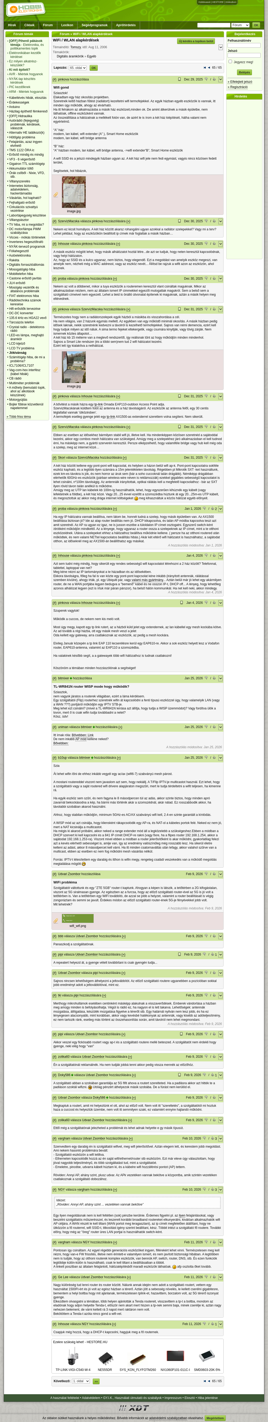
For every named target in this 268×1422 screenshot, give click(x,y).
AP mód (80, 739)
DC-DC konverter (21, 313)
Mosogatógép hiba (22, 269)
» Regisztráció (238, 87)
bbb (60, 936)
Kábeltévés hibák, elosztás (28, 98)
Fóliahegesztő (19, 251)
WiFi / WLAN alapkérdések (76, 40)
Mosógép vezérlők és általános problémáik (24, 289)
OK (256, 25)
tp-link (98, 404)
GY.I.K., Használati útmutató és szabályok (132, 1398)
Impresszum (173, 1398)
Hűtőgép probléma (22, 137)
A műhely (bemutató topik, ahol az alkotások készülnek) (27, 391)
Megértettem (215, 1418)
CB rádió (15, 378)
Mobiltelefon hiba (21, 274)
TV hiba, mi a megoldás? (26, 224)
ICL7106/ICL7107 (21, 365)
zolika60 (64, 1057)
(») (128, 221)
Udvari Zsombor (69, 874)
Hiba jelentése (208, 1398)
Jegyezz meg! (244, 61)
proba (62, 278)
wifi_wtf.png (78, 926)
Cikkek (29, 25)
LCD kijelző (17, 343)
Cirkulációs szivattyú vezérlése (23, 209)
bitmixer (63, 678)
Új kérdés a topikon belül (196, 41)
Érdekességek (19, 102)
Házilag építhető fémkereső (28, 111)
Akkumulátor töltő (21, 168)
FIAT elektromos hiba (24, 296)
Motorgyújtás (18, 399)
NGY (61, 1189)
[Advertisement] (245, 179)
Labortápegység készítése (27, 215)
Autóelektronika (20, 255)
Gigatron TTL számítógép (27, 164)
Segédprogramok (95, 25)
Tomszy (75, 47)
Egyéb (91, 56)
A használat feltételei (64, 1398)
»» (96, 1381)
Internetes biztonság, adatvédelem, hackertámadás (23, 189)
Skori (61, 457)
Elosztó (189, 1398)
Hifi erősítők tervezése (24, 309)
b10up (62, 757)
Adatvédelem (91, 1398)
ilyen (182, 1215)
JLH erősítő (17, 283)
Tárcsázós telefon (21, 322)
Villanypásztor (19, 220)
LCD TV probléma (21, 348)
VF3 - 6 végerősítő (22, 159)
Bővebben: (60, 743)
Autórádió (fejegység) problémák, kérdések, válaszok (24, 124)
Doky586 (64, 1075)
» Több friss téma (19, 417)
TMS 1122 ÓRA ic (21, 150)
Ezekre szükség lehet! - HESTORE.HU (80, 1342)
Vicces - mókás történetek (27, 237)
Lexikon (67, 25)
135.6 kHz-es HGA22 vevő (28, 318)
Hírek (12, 25)
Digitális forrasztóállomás (26, 265)
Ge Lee (63, 1277)
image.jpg (74, 211)
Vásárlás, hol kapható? (25, 198)
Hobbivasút (204, 2)
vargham (64, 1138)
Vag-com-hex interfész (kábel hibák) (24, 372)
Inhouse (63, 244)
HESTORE (218, 2)
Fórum (48, 25)
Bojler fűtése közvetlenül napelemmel (26, 406)
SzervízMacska (68, 221)
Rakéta (14, 260)
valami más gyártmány (147, 580)
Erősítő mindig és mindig (26, 154)
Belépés (244, 72)
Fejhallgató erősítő (22, 202)
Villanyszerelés (19, 181)
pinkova (63, 79)
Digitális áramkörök (70, 56)
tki (59, 995)
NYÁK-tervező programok (27, 246)
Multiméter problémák (24, 383)
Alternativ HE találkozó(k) (26, 132)
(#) (54, 79)
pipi (60, 954)
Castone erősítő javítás (25, 278)
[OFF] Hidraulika (20, 116)
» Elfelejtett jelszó (240, 82)
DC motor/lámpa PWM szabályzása (25, 231)
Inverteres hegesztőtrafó (26, 242)
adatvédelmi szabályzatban (168, 1418)
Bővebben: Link (83, 735)
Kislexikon (230, 2)
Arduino (14, 107)
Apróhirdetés (126, 25)
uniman (63, 727)
